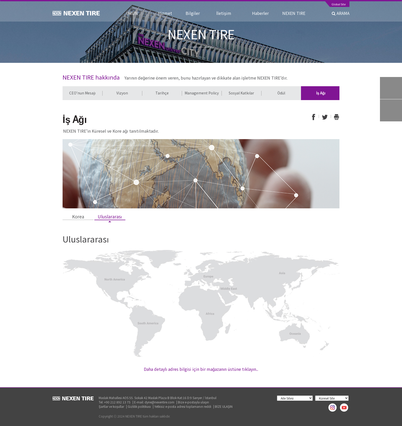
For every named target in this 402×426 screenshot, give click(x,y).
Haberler (262, 13)
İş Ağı (320, 92)
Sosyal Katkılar (241, 92)
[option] (82, 93)
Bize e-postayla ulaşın (193, 402)
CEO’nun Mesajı (82, 92)
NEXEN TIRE (293, 13)
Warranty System (391, 110)
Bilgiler (196, 13)
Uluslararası (110, 217)
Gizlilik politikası (139, 406)
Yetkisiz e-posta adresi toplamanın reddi (182, 406)
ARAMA (340, 13)
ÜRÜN (137, 13)
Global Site (338, 4)
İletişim (229, 13)
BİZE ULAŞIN (224, 406)
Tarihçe (162, 92)
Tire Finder (391, 88)
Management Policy (202, 92)
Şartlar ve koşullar (111, 406)
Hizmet (167, 13)
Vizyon (122, 92)
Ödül (281, 92)
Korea (78, 217)
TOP (391, 133)
